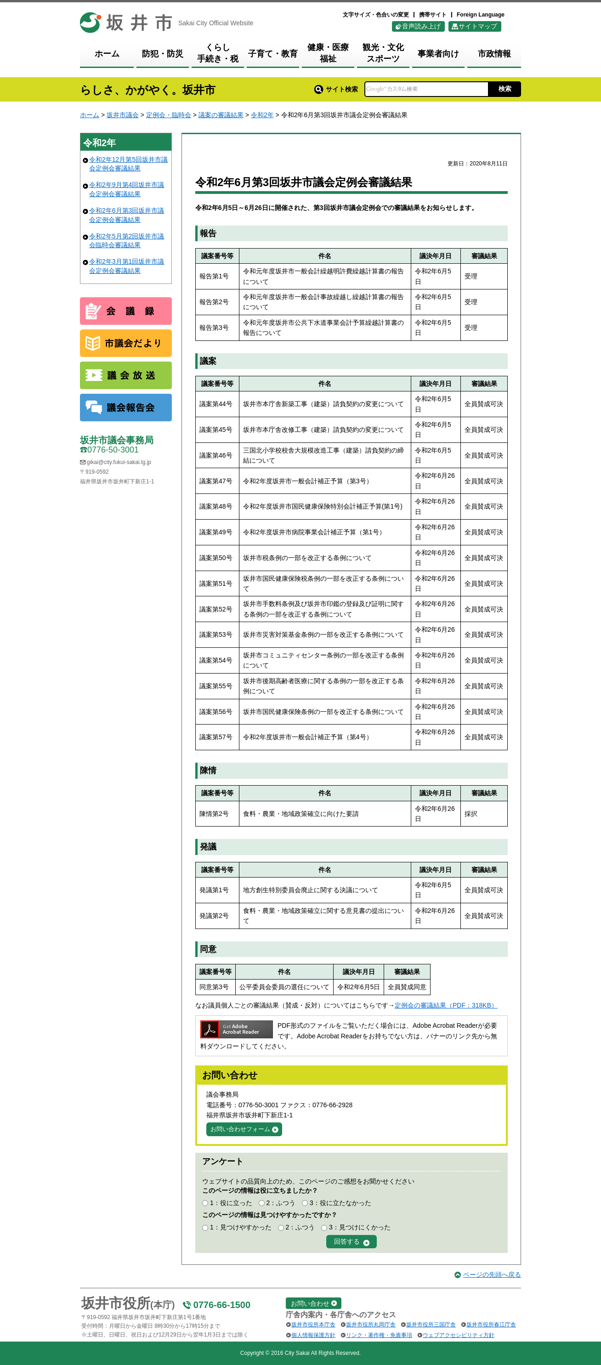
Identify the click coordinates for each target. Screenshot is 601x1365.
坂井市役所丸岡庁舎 (371, 1324)
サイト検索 (336, 89)
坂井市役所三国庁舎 (431, 1324)
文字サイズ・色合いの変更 (376, 14)
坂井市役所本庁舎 (313, 1324)
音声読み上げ (421, 26)
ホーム (89, 115)
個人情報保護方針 (313, 1335)
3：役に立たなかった (340, 1202)
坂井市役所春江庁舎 (491, 1324)
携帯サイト (433, 14)
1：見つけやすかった (241, 1227)
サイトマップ (478, 26)
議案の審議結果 (221, 115)
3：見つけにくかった (360, 1227)
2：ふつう (280, 1202)
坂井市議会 (123, 115)
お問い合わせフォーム (240, 1129)
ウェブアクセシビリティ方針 (458, 1335)
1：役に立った (231, 1202)
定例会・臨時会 (168, 115)
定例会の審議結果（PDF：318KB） (446, 1005)
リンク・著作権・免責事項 (379, 1335)
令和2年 (262, 115)
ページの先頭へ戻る (492, 1274)
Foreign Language (481, 14)
